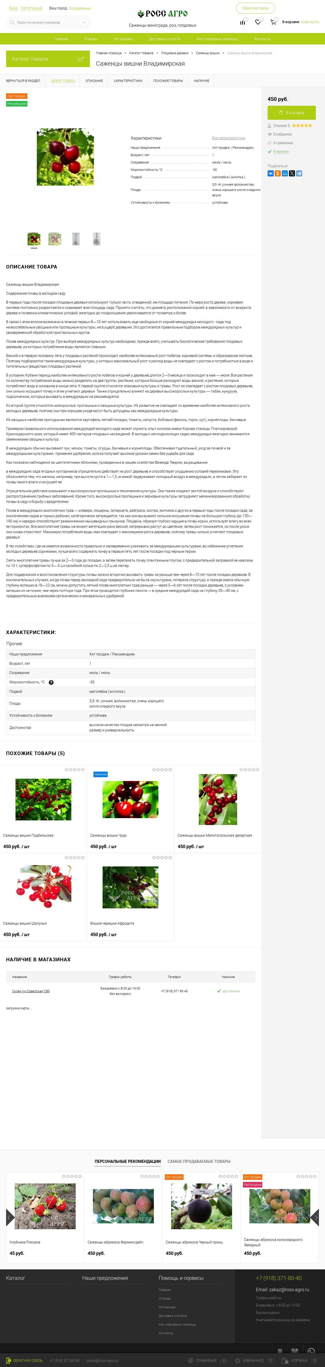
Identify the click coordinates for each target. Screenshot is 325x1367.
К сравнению (280, 142)
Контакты (262, 39)
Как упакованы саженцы (217, 39)
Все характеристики (228, 138)
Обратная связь (255, 8)
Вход (13, 8)
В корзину (291, 112)
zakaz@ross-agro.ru (289, 1284)
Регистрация (31, 8)
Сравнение (208, 1361)
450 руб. (16, 841)
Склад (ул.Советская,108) (31, 985)
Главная (61, 39)
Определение (80, 8)
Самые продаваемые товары (199, 1156)
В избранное (280, 134)
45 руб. (17, 1247)
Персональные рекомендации (128, 1156)
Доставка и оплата (164, 39)
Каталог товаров (48, 59)
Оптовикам (123, 39)
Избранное (255, 1361)
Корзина (300, 1361)
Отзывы (91, 39)
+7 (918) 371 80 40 (64, 1361)
